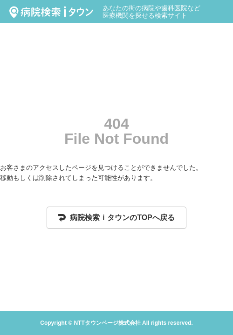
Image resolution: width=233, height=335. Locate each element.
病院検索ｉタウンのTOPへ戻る (116, 217)
